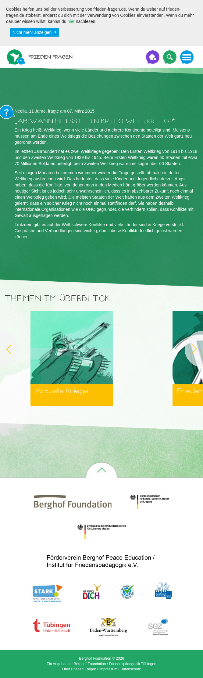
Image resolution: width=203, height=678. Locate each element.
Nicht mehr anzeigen (32, 32)
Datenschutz (130, 669)
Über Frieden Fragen (79, 669)
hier (71, 21)
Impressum (108, 669)
